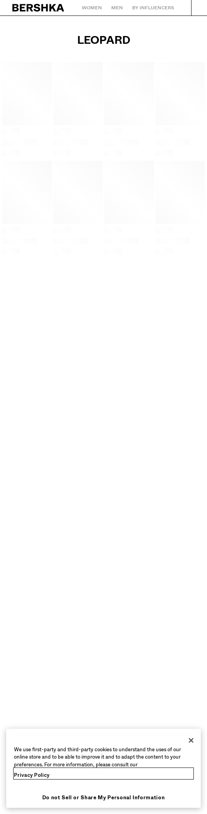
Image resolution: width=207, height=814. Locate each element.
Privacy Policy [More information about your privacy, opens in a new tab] (32, 775)
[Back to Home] (38, 7)
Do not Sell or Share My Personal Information (103, 797)
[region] (103, 768)
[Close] (191, 740)
